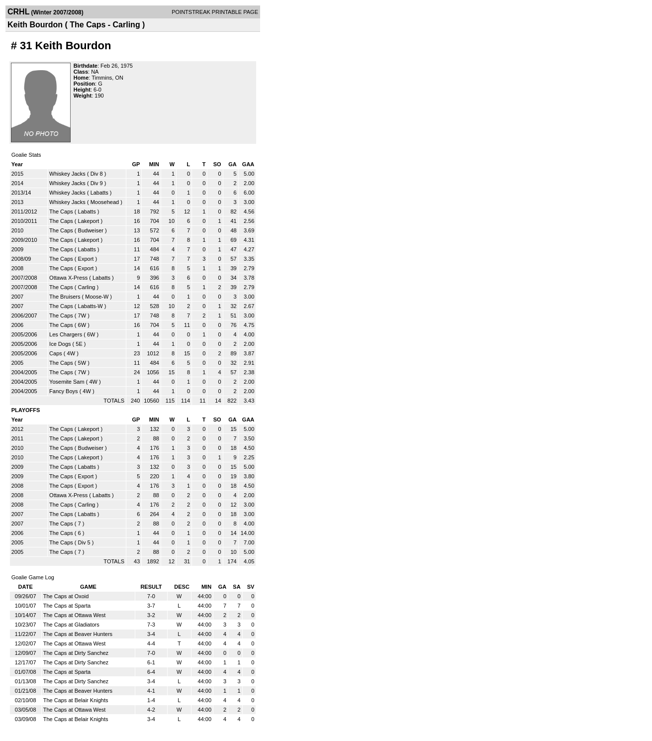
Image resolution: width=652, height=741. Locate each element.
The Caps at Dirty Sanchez (75, 653)
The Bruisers (64, 297)
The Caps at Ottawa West (74, 615)
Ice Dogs (60, 344)
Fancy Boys (63, 391)
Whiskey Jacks (67, 174)
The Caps (62, 211)
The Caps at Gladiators (71, 625)
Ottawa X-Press (68, 278)
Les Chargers (65, 334)
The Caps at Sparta (67, 606)
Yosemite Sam (67, 382)
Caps (55, 353)
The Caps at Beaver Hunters (77, 634)
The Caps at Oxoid (66, 596)
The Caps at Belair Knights (75, 700)
